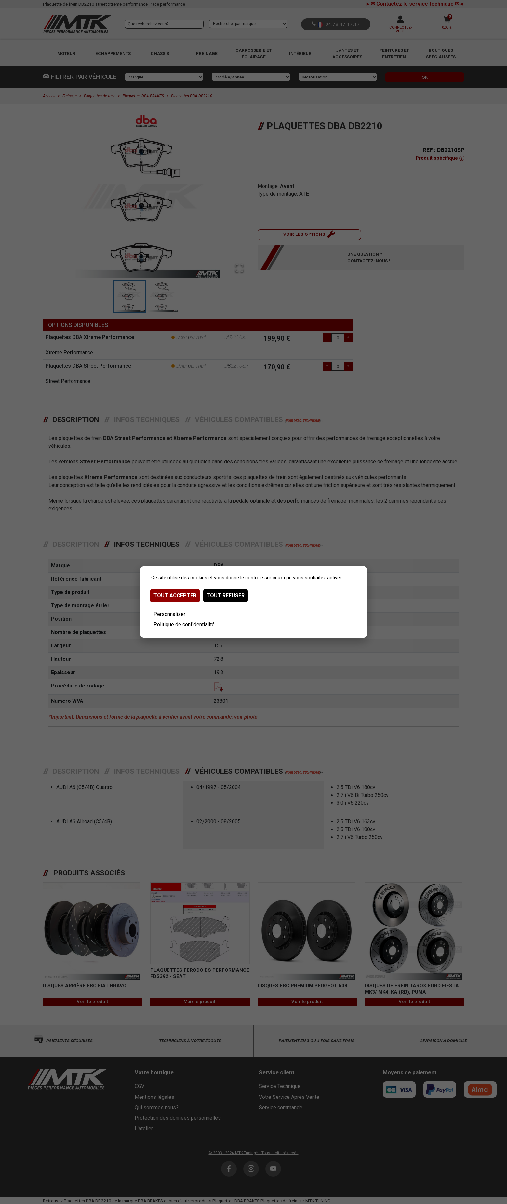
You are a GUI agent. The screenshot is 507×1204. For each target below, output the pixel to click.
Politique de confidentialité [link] (184, 624)
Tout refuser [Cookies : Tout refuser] (226, 595)
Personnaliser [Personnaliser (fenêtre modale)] (169, 614)
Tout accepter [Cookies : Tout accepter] (174, 595)
